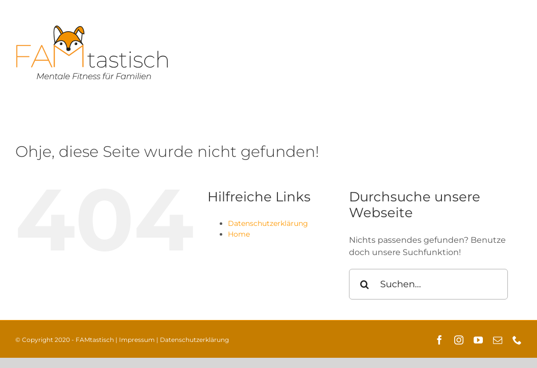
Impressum (137, 339)
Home (239, 234)
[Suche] (364, 284)
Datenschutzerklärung (268, 223)
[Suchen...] (428, 284)
